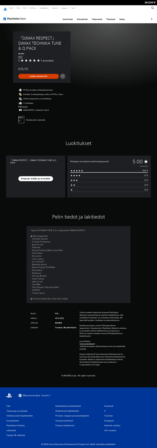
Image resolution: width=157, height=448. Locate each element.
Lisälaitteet (43, 8)
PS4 (24, 8)
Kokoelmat (66, 16)
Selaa (106, 16)
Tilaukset (95, 16)
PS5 (17, 8)
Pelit (11, 8)
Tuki (72, 8)
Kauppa (64, 8)
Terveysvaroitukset (87, 341)
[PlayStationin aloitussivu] (5, 8)
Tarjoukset (81, 16)
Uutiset (54, 8)
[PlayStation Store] (15, 16)
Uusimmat (52, 16)
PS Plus (32, 8)
